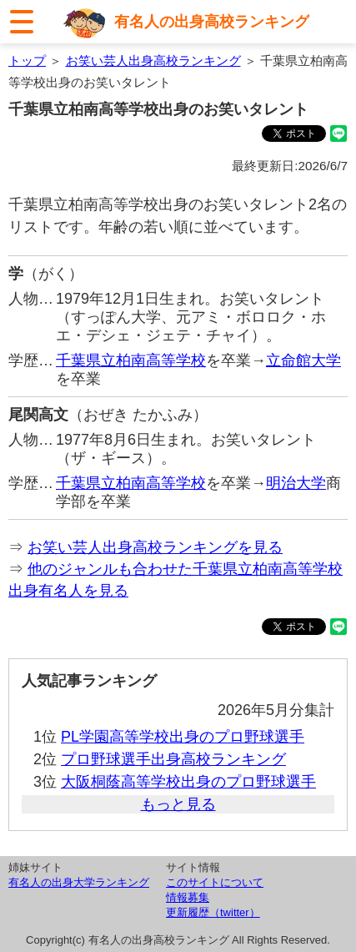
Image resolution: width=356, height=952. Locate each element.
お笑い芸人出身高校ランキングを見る (155, 547)
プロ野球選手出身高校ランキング (173, 759)
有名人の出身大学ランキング (78, 882)
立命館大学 (303, 360)
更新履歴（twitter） (213, 912)
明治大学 (296, 483)
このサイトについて (214, 882)
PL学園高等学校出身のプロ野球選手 (182, 736)
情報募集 (187, 897)
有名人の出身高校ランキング (211, 21)
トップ (27, 60)
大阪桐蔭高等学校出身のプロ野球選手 (188, 781)
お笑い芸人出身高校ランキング (153, 60)
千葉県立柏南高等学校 (131, 360)
